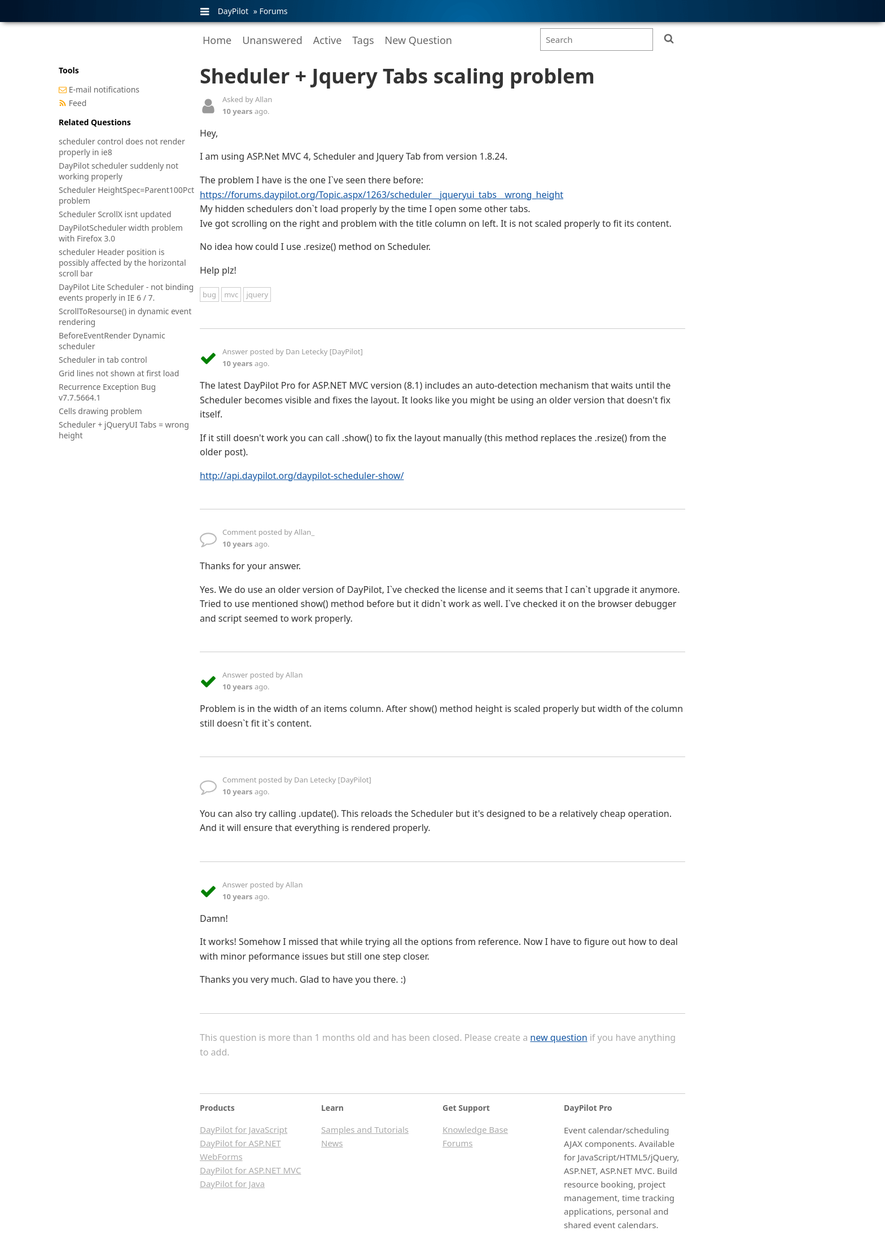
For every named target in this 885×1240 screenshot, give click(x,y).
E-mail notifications (104, 89)
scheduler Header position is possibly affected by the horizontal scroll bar (122, 263)
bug (209, 294)
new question (558, 1037)
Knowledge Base (475, 1129)
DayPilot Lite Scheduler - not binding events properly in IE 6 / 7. (126, 292)
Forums (273, 11)
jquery (257, 294)
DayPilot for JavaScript (243, 1129)
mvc (231, 294)
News (332, 1143)
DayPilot (233, 11)
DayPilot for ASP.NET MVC (250, 1170)
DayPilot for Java (232, 1183)
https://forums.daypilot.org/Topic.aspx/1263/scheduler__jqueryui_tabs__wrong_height (381, 194)
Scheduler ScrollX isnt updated (115, 214)
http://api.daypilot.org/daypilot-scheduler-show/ (302, 475)
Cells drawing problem (100, 411)
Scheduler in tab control (103, 359)
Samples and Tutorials (365, 1129)
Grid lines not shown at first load (119, 373)
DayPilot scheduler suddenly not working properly (118, 171)
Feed (78, 103)
